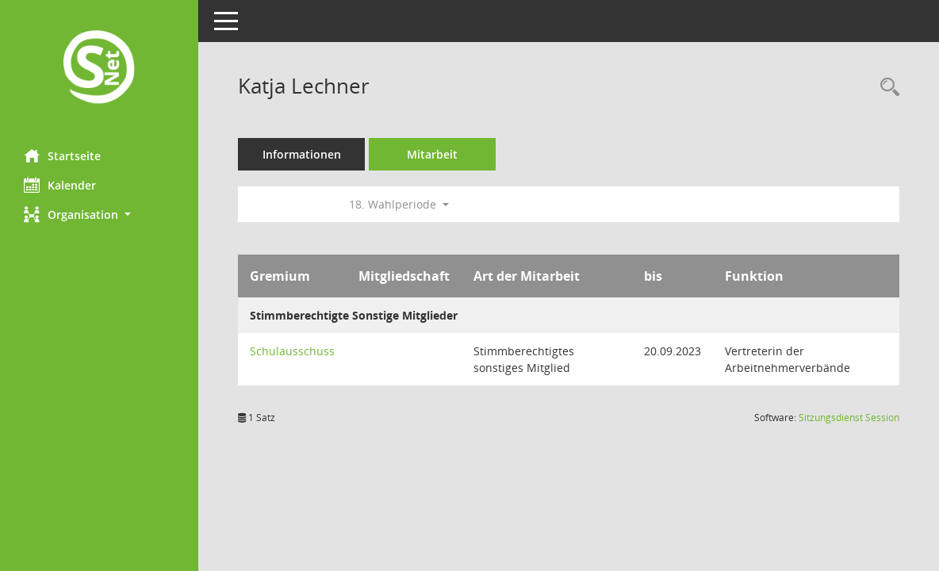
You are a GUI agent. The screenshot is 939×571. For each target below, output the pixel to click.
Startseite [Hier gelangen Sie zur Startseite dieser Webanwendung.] (62, 155)
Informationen (302, 154)
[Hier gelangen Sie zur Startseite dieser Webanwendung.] (99, 68)
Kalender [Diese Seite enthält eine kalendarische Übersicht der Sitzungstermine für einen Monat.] (60, 185)
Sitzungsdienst (849, 417)
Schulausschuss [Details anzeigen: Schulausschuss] (292, 350)
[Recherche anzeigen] (885, 88)
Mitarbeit (432, 154)
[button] (99, 214)
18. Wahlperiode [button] (399, 204)
